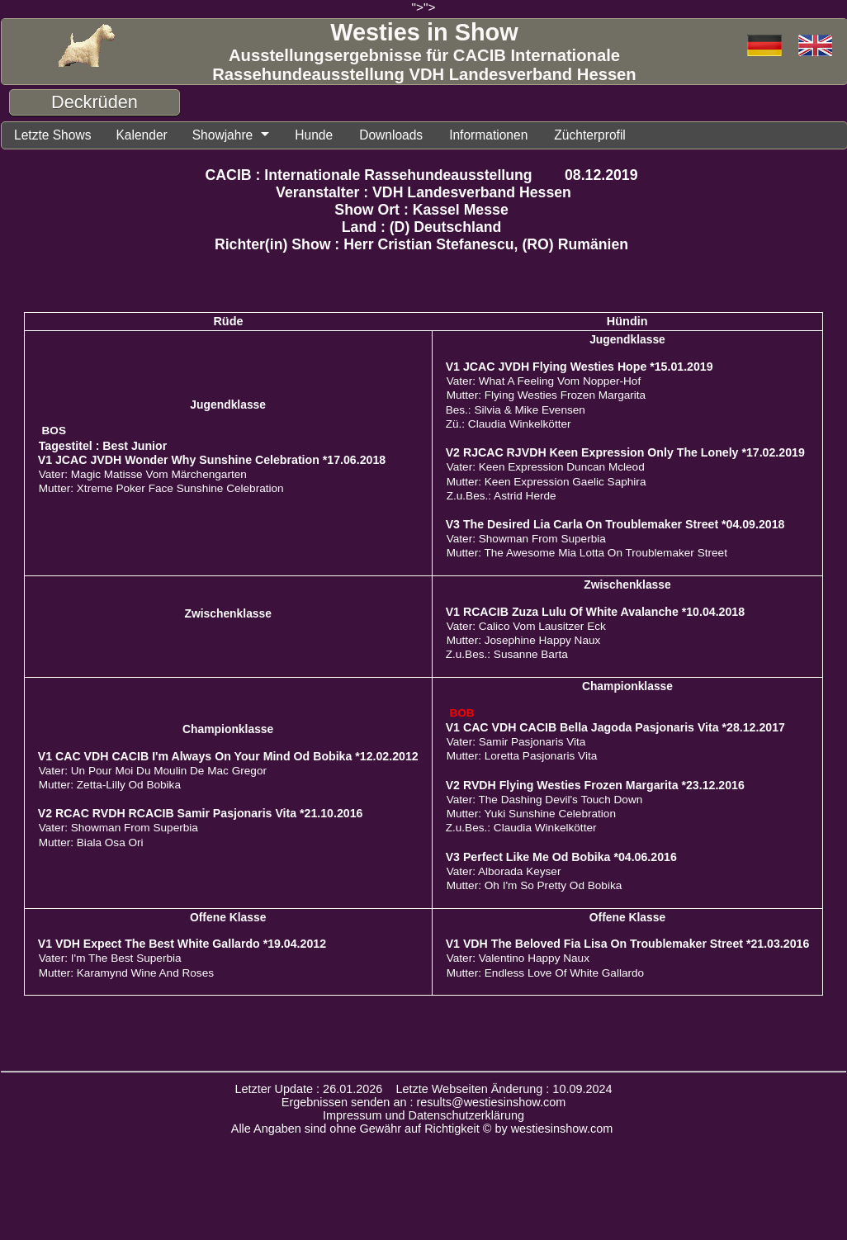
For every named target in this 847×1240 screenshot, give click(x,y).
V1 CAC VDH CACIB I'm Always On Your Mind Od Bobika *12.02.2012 (228, 758)
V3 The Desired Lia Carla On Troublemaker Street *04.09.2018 (615, 526)
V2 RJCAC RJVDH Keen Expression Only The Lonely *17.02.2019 (625, 454)
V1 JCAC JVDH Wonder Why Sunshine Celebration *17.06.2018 (212, 462)
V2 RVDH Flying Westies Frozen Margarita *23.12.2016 (595, 787)
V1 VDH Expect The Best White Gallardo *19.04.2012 (182, 946)
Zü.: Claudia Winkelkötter (508, 426)
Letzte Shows (57, 136)
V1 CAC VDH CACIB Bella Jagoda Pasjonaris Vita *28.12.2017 (615, 729)
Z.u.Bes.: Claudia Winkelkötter (521, 830)
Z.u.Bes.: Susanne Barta (507, 657)
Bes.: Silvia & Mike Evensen (515, 412)
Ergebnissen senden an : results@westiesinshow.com (424, 1104)
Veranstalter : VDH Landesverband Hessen (423, 195)
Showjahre (240, 136)
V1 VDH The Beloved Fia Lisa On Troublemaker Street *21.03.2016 (628, 946)
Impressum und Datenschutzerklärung (423, 1117)
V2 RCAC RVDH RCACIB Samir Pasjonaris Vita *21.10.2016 (200, 815)
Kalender (153, 136)
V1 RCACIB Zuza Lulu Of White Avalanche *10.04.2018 (595, 614)
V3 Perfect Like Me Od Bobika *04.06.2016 (561, 859)
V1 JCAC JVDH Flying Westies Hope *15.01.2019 (579, 369)
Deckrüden (94, 102)
